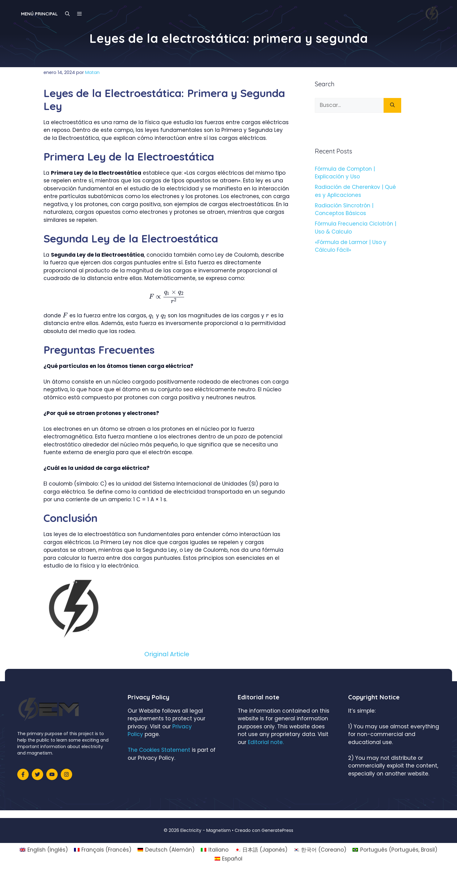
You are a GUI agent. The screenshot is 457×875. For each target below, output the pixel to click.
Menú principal (39, 14)
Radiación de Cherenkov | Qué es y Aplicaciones (355, 191)
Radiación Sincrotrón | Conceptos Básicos (344, 209)
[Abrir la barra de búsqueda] (67, 14)
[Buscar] (392, 105)
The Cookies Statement (159, 750)
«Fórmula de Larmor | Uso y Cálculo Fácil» (350, 246)
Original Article (166, 654)
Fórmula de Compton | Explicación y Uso (345, 173)
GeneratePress (277, 830)
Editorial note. (266, 742)
